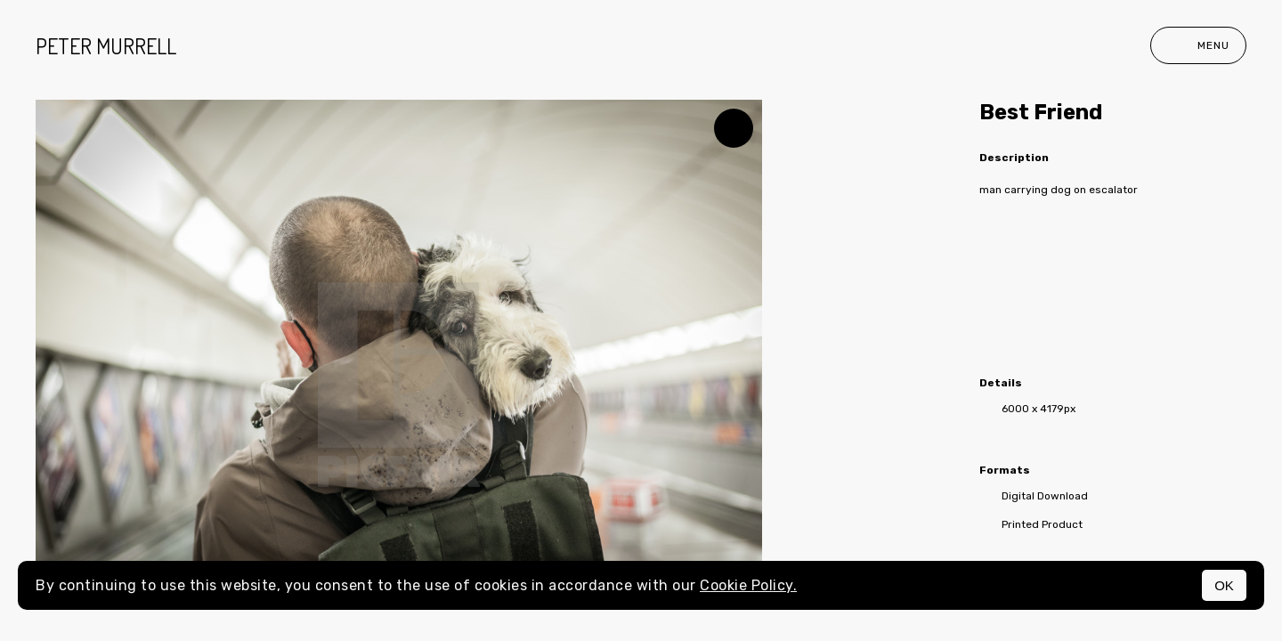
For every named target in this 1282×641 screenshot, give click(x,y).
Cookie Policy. (748, 585)
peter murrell (106, 46)
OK (1224, 585)
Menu (1198, 45)
